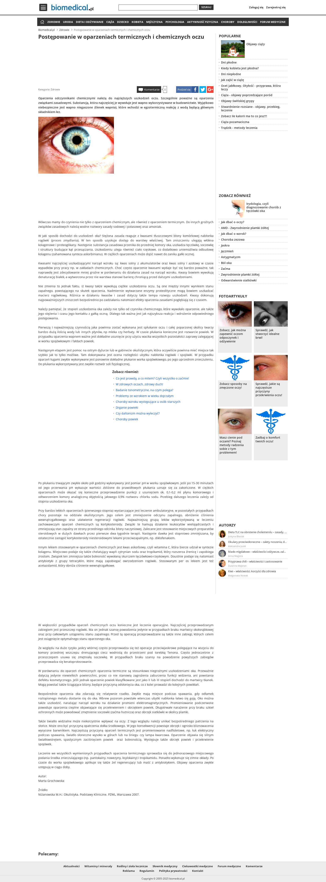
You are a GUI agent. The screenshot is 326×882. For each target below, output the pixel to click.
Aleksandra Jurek (237, 546)
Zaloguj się (256, 7)
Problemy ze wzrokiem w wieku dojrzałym (145, 396)
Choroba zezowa (232, 239)
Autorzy (227, 525)
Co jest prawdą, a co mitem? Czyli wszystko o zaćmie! (152, 378)
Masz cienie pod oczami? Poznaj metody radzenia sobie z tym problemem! (232, 445)
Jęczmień (227, 251)
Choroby (227, 22)
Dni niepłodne (231, 74)
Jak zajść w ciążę (232, 80)
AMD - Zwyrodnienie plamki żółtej (245, 228)
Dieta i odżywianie (89, 22)
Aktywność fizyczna (202, 22)
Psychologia (174, 22)
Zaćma (225, 269)
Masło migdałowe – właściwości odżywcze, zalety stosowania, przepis (257, 552)
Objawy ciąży (255, 44)
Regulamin (147, 871)
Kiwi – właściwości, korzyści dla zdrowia (252, 571)
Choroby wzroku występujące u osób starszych (148, 402)
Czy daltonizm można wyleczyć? (138, 413)
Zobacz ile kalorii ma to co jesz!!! (244, 116)
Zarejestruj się (276, 7)
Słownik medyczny (165, 866)
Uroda (68, 22)
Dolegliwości (247, 22)
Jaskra (225, 245)
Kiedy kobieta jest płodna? (240, 68)
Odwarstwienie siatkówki (239, 280)
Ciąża (110, 22)
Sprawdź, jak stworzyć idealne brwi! (267, 334)
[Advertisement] (126, 62)
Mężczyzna (154, 22)
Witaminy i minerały (98, 866)
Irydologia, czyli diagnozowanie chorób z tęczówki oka (263, 207)
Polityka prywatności (173, 871)
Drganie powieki (127, 407)
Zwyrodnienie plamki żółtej (240, 274)
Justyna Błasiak (236, 536)
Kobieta (137, 22)
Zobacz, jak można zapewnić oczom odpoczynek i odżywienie (233, 335)
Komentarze (151, 89)
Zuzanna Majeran (237, 565)
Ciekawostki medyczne (197, 866)
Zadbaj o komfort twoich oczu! (268, 439)
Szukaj (206, 7)
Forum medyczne (272, 22)
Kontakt (197, 871)
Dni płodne (229, 62)
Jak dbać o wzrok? (233, 234)
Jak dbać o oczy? (232, 222)
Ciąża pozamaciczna (235, 122)
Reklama (129, 871)
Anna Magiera (235, 555)
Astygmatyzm (230, 257)
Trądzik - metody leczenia (239, 128)
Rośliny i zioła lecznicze (132, 866)
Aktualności (71, 866)
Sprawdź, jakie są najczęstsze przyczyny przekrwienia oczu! (269, 389)
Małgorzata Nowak (238, 575)
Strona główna (41, 22)
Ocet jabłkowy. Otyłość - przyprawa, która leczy (251, 87)
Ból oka (226, 263)
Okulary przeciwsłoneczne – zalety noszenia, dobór (257, 542)
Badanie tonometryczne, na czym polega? (144, 390)
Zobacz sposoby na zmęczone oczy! (233, 385)
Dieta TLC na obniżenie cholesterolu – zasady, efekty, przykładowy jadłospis (257, 532)
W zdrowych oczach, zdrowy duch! (139, 384)
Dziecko (123, 22)
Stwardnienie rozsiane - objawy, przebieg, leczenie (250, 108)
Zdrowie (53, 22)
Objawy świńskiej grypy (237, 101)
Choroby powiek (127, 419)
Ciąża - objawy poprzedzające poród (246, 95)
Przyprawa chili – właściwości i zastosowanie (255, 561)
